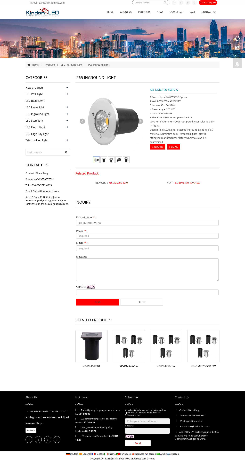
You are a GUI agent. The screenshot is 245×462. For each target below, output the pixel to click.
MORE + (31, 430)
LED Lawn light (35, 107)
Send (97, 302)
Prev (82, 121)
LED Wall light (34, 94)
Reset (141, 302)
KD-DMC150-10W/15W (187, 182)
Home (110, 11)
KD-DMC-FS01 (91, 366)
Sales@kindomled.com (46, 191)
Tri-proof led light (37, 140)
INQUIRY (157, 146)
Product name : (86, 217)
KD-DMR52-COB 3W (203, 366)
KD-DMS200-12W (118, 182)
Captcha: (81, 286)
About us (126, 11)
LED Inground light (71, 64)
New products (35, 87)
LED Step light (34, 120)
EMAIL (173, 146)
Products (144, 11)
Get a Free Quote (208, 2)
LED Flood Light (35, 127)
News (160, 11)
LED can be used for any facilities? (97, 436)
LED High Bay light (37, 134)
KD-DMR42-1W (128, 366)
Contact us (209, 11)
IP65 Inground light (98, 64)
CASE (192, 11)
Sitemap (151, 458)
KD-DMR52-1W (166, 366)
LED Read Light (35, 101)
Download (177, 11)
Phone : (81, 231)
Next (140, 121)
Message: (81, 256)
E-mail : (81, 242)
